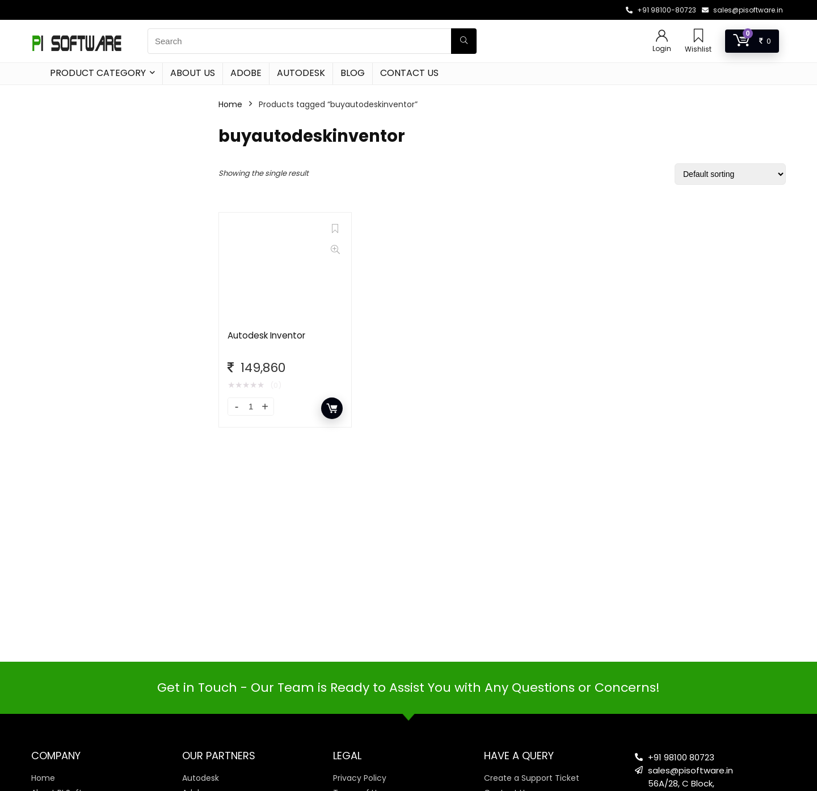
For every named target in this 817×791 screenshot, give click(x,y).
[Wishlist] (698, 36)
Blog (352, 72)
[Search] (464, 41)
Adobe (246, 72)
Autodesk (301, 72)
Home (230, 104)
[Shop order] (730, 174)
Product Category (98, 72)
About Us (192, 72)
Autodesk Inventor (266, 335)
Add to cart (332, 408)
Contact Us (409, 72)
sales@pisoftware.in (748, 10)
